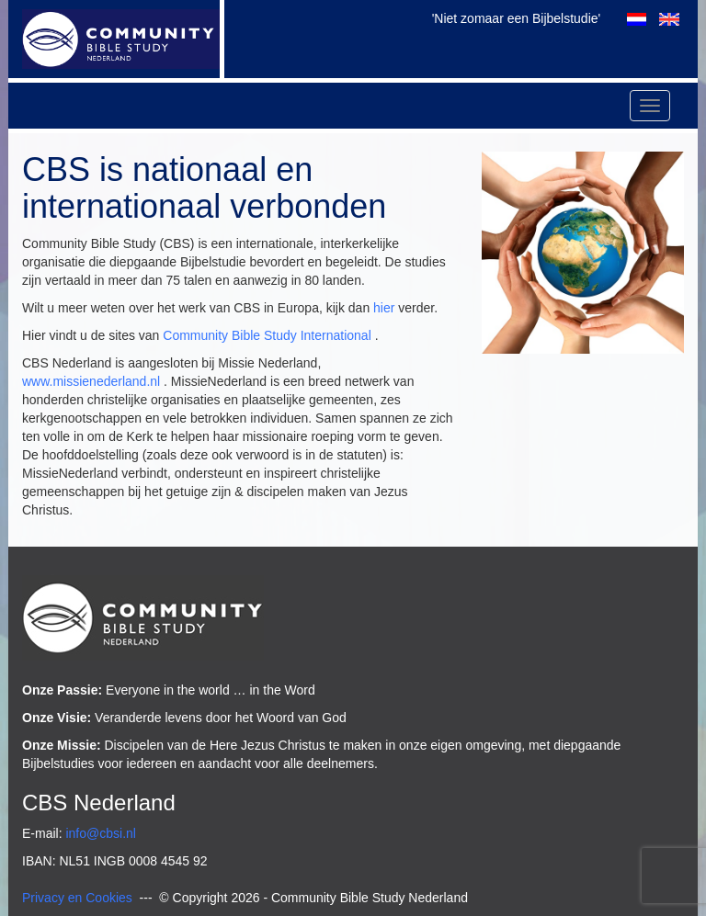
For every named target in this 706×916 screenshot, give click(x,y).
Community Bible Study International (266, 335)
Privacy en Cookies (77, 897)
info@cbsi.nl (100, 833)
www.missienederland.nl (91, 381)
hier (383, 307)
